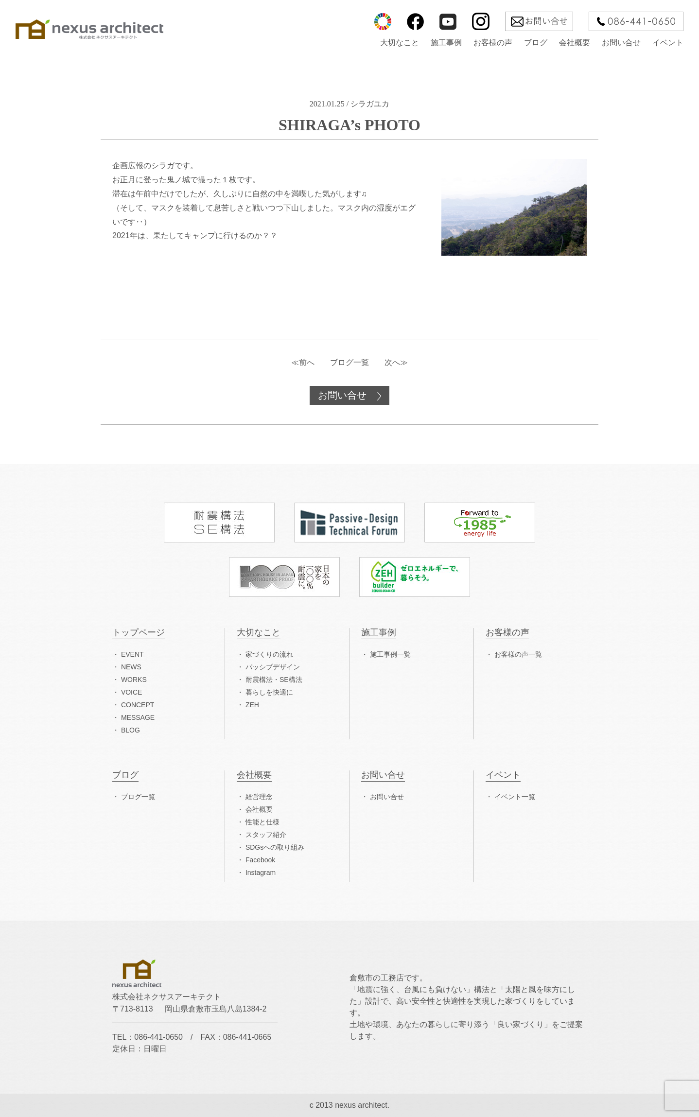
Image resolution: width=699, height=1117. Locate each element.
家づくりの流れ (269, 654)
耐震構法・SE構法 (273, 679)
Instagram (260, 872)
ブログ (535, 43)
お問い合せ (621, 43)
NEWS (131, 667)
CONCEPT (137, 705)
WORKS (134, 679)
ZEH (252, 705)
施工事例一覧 (390, 654)
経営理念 (259, 797)
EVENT (132, 654)
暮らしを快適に (269, 692)
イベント (667, 43)
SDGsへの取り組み (274, 847)
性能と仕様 (262, 822)
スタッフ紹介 (265, 834)
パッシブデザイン (272, 667)
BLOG (130, 730)
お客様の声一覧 (518, 654)
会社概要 (574, 43)
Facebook (260, 860)
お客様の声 (492, 43)
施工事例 (446, 43)
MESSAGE (138, 717)
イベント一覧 (514, 797)
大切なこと (399, 43)
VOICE (131, 692)
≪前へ (303, 362)
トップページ (138, 632)
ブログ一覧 (349, 362)
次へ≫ (396, 362)
